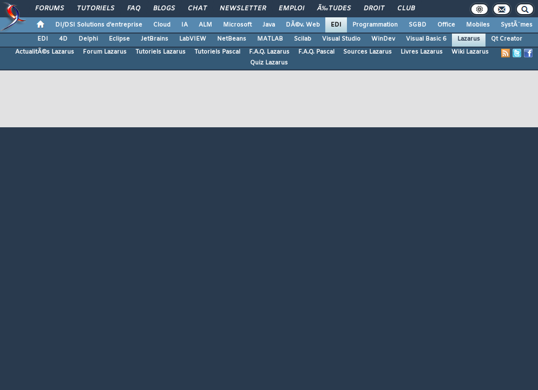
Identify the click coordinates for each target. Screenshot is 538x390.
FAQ (133, 8)
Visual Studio (341, 39)
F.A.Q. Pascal (316, 52)
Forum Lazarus (105, 52)
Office (446, 25)
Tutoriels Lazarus (160, 52)
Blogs (164, 8)
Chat (197, 8)
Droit (374, 8)
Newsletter (243, 8)
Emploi (291, 8)
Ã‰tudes (334, 8)
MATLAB (270, 39)
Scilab (302, 39)
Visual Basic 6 (426, 39)
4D (63, 39)
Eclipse (119, 39)
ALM (205, 25)
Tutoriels (95, 8)
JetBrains (154, 39)
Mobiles (478, 25)
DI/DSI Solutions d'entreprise (98, 25)
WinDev (383, 39)
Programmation (375, 25)
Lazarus (468, 39)
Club (406, 8)
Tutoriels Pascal (217, 52)
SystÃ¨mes (517, 25)
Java (269, 25)
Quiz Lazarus (269, 63)
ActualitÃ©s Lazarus (44, 52)
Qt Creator (506, 39)
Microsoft (237, 25)
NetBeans (231, 39)
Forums (49, 8)
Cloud (161, 25)
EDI (336, 25)
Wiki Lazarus (470, 52)
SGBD (418, 25)
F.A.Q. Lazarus (269, 52)
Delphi (88, 39)
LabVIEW (192, 39)
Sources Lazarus (367, 52)
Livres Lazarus (422, 52)
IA (184, 25)
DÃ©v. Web (303, 25)
